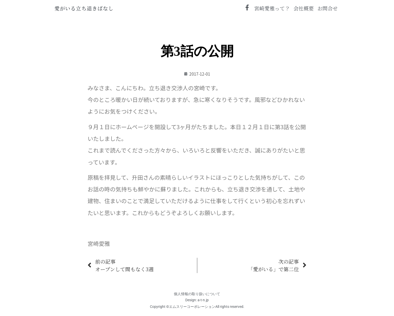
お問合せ (327, 8)
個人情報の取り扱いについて (197, 294)
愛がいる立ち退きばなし (84, 8)
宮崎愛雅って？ (272, 8)
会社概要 (303, 8)
